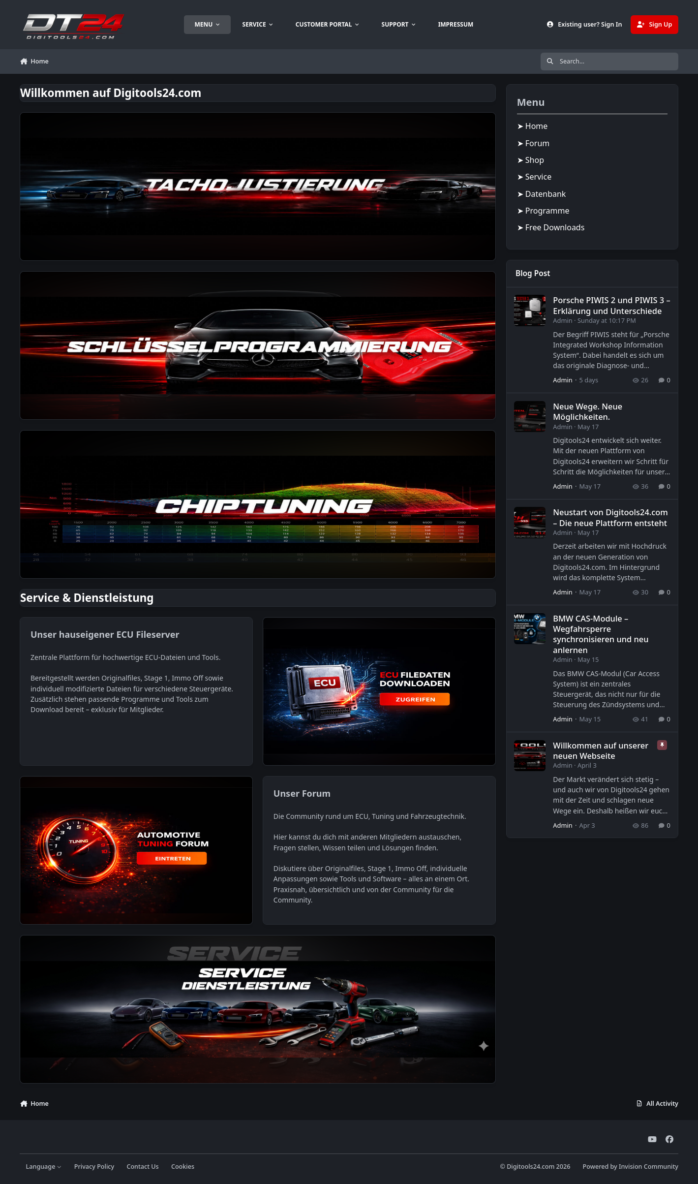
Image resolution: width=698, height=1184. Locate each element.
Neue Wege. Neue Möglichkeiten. (587, 411)
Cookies (182, 1166)
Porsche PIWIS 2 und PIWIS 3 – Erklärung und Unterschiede (611, 305)
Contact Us (142, 1166)
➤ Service (534, 176)
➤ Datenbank (541, 193)
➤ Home (532, 126)
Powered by (630, 1166)
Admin (562, 320)
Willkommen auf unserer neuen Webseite (600, 750)
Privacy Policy (94, 1166)
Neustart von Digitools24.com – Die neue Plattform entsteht (610, 517)
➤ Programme (543, 210)
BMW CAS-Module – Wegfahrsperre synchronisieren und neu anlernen (600, 633)
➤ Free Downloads (551, 227)
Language (44, 1166)
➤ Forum (533, 143)
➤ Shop (530, 160)
